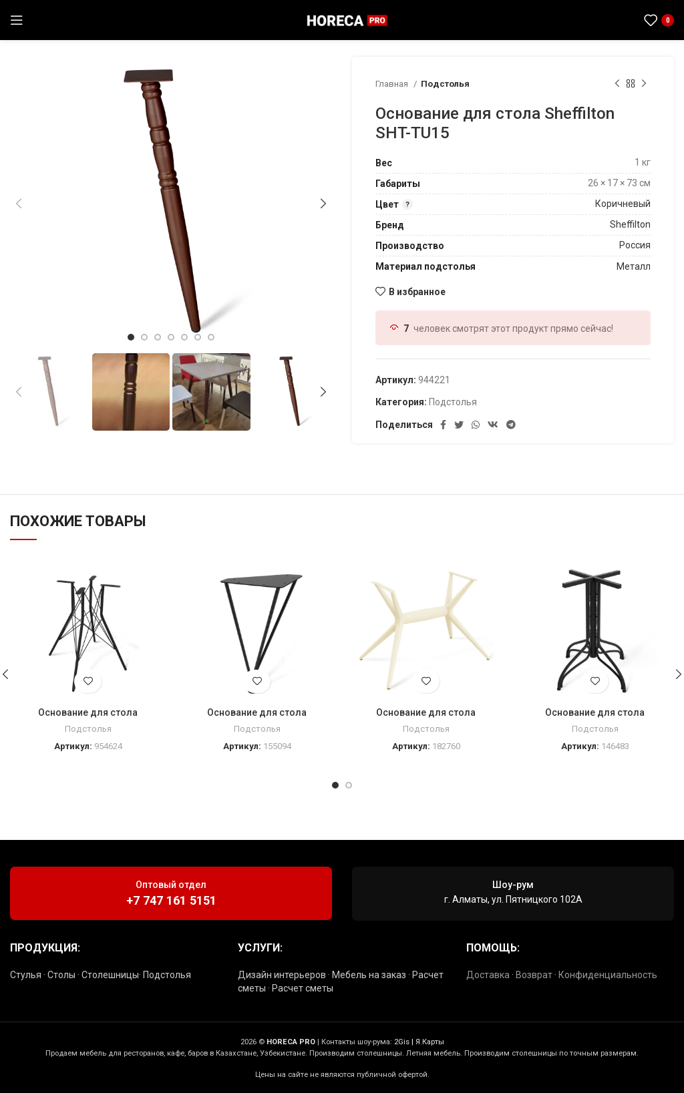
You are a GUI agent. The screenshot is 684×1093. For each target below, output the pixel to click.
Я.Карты (429, 1042)
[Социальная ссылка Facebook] (443, 424)
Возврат (534, 974)
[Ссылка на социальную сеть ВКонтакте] (493, 424)
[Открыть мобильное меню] (16, 20)
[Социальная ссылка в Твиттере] (459, 424)
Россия (635, 245)
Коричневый (623, 203)
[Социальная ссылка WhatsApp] (605, 20)
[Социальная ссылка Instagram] (589, 20)
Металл (634, 266)
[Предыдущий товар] (617, 84)
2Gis (401, 1042)
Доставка (488, 974)
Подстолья (445, 84)
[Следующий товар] (644, 84)
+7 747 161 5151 (171, 900)
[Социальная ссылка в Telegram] (622, 20)
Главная (392, 84)
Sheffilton (630, 224)
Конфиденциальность (607, 974)
